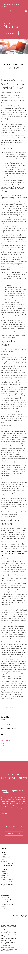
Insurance (4, 749)
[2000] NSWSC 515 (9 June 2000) (13, 142)
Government (4, 743)
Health (3, 746)
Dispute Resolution (6, 740)
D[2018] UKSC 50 (14, 110)
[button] (26, 11)
